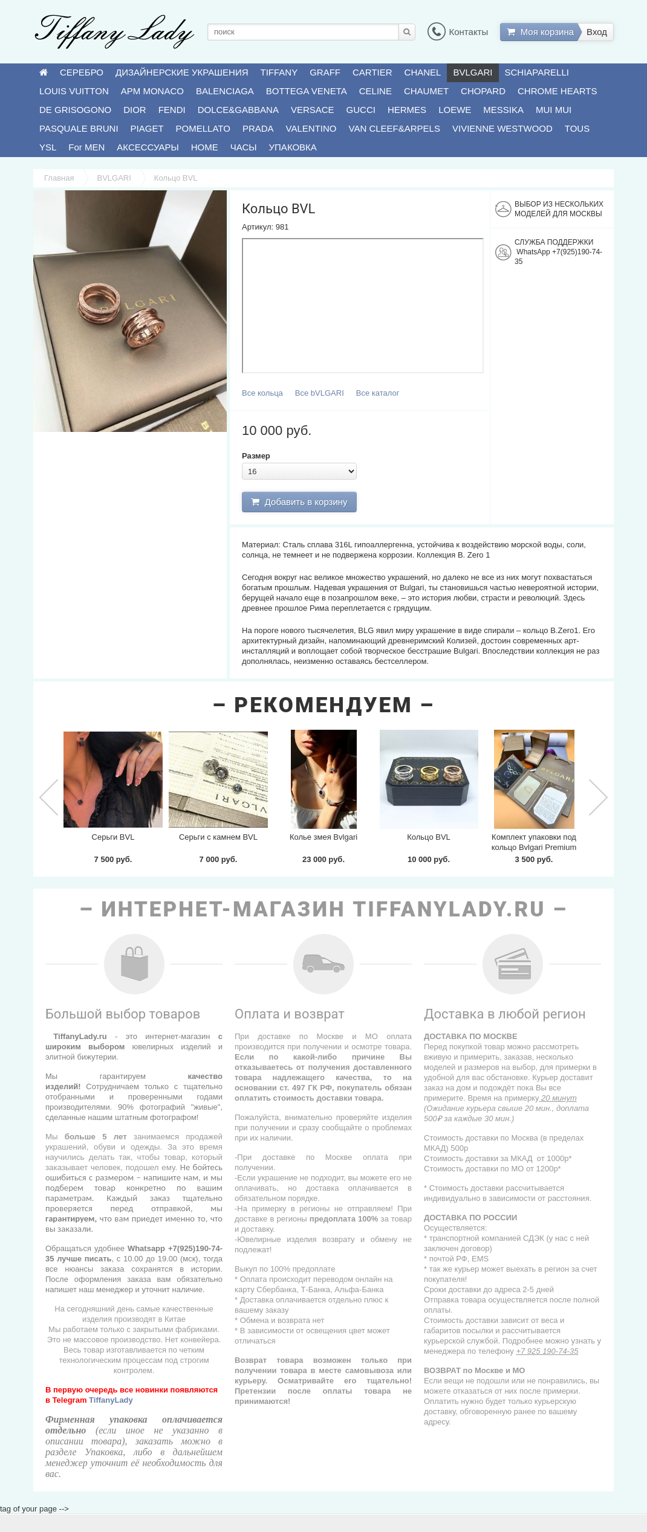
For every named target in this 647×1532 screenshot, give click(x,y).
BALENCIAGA (225, 91)
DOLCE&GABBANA (238, 110)
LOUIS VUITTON (74, 91)
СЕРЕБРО (81, 72)
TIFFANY (279, 72)
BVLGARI (472, 72)
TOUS (577, 128)
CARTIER (372, 72)
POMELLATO (203, 128)
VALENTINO (311, 128)
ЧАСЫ (243, 147)
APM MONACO (152, 91)
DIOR (134, 110)
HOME (204, 147)
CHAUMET (426, 91)
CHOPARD (483, 91)
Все (262, 393)
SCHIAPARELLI (537, 72)
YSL (47, 147)
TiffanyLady (111, 1400)
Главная (59, 177)
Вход (597, 32)
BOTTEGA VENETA (306, 91)
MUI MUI (553, 110)
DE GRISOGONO (75, 110)
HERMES (407, 110)
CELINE (375, 91)
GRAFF (325, 72)
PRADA (258, 128)
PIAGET (147, 128)
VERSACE (312, 110)
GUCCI (361, 110)
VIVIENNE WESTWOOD (502, 128)
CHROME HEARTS (557, 91)
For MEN (86, 147)
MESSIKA (503, 110)
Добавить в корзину (299, 502)
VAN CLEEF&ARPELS (394, 128)
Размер (256, 455)
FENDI (172, 110)
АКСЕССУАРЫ (147, 147)
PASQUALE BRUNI (79, 128)
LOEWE (454, 110)
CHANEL (423, 72)
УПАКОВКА (293, 147)
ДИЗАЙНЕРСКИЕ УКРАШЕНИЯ (181, 72)
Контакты (458, 32)
